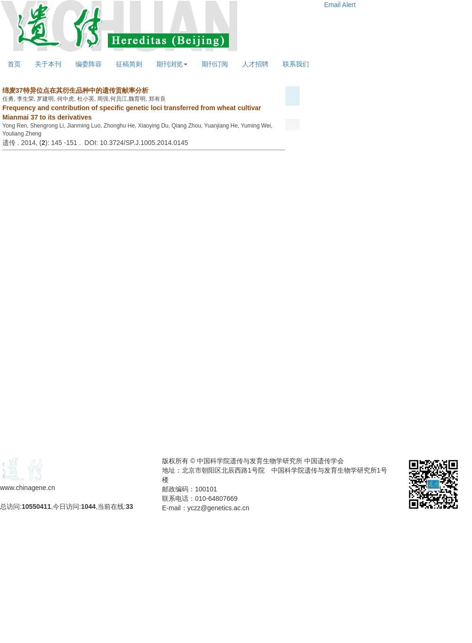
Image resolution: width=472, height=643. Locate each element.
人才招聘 (255, 64)
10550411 (36, 506)
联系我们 (296, 64)
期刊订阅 (215, 64)
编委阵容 (88, 64)
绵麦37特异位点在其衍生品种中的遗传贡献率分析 (75, 90)
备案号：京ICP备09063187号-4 (46, 497)
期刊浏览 (171, 64)
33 (129, 506)
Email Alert (340, 4)
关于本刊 (48, 64)
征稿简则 (129, 64)
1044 (88, 506)
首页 (14, 64)
